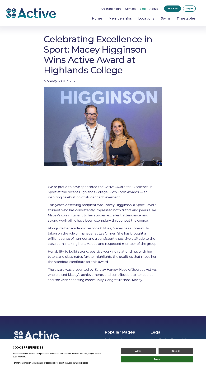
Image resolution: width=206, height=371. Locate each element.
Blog (143, 8)
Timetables (186, 18)
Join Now (172, 8)
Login (189, 8)
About (154, 8)
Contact (130, 8)
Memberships (120, 18)
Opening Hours (111, 8)
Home (97, 18)
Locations (146, 18)
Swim (165, 18)
